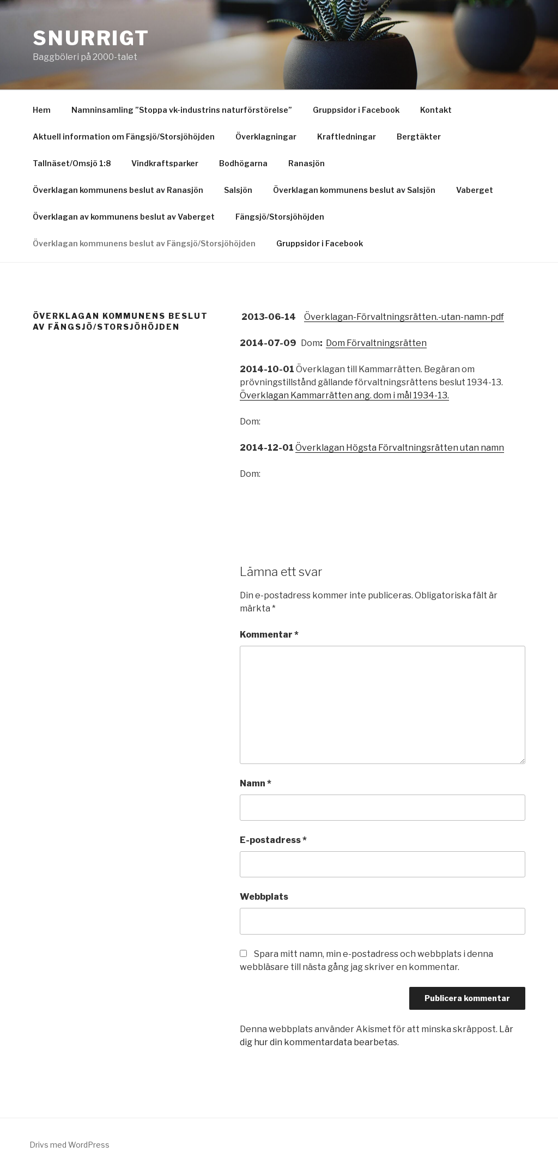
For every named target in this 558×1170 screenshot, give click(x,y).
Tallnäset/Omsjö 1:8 (72, 163)
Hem (42, 109)
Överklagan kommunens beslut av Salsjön (354, 190)
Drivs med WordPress (69, 1144)
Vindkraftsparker (164, 163)
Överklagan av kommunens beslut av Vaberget (124, 216)
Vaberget (474, 190)
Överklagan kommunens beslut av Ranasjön (118, 190)
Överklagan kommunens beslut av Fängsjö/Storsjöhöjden (144, 243)
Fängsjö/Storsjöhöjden (279, 216)
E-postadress (273, 840)
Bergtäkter (419, 136)
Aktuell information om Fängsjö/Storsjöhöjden (124, 136)
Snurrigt (91, 38)
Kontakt (436, 109)
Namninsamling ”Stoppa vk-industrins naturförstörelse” (181, 109)
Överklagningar (265, 136)
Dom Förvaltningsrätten (376, 343)
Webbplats (264, 897)
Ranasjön (306, 163)
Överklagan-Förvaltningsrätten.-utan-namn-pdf (404, 317)
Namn (255, 783)
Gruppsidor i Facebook (356, 109)
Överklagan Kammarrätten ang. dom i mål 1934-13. (344, 395)
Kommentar (269, 634)
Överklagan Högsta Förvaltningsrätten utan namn (399, 447)
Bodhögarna (243, 163)
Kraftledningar (346, 136)
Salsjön (238, 190)
